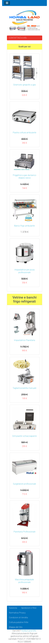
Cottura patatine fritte (18, 622)
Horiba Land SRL (28, 631)
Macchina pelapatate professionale (24, 580)
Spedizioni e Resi (28, 608)
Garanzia (13, 608)
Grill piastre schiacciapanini (24, 436)
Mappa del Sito (15, 627)
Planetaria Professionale (24, 531)
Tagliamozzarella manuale (24, 388)
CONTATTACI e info (18, 38)
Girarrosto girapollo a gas (24, 84)
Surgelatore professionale (24, 484)
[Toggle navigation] (7, 3)
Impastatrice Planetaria (24, 340)
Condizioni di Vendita (18, 617)
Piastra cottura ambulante (24, 132)
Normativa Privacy (17, 612)
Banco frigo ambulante (24, 226)
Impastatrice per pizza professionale (25, 271)
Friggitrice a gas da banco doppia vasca (24, 176)
